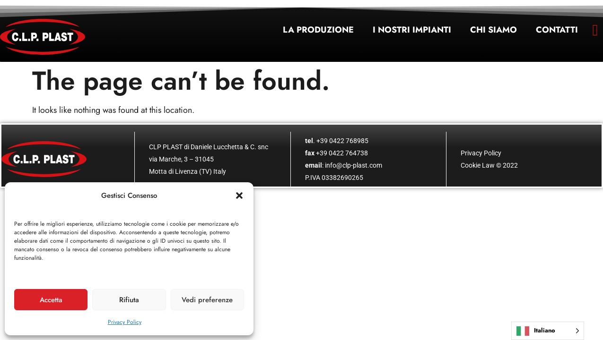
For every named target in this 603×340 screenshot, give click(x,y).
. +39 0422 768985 (336, 140)
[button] (239, 195)
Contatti (557, 30)
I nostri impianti (412, 30)
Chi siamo (493, 30)
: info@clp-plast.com (343, 165)
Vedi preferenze (207, 300)
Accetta (51, 300)
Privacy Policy (124, 322)
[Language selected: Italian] (547, 331)
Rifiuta (129, 300)
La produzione (318, 30)
